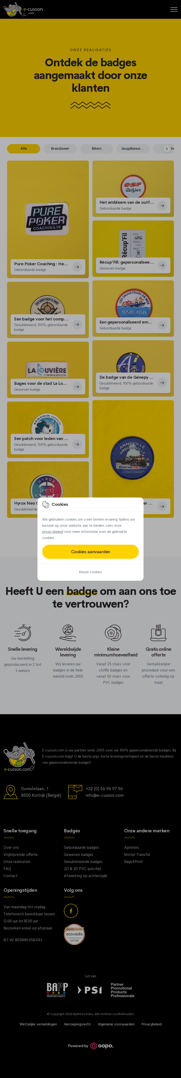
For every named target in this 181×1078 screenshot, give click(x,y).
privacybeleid (52, 532)
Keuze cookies (90, 572)
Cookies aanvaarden (90, 551)
